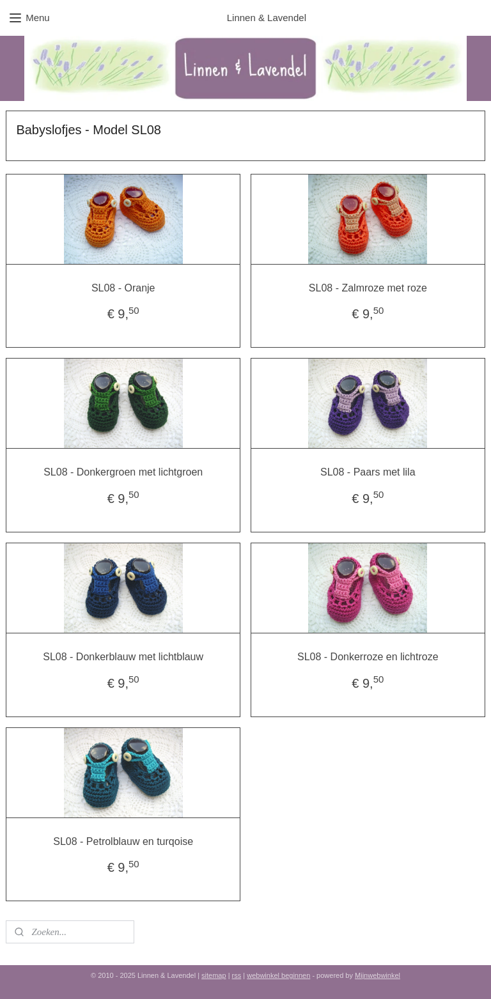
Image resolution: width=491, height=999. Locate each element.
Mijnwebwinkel (377, 975)
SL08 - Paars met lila (368, 472)
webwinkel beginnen (278, 975)
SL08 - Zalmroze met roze (368, 288)
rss (237, 975)
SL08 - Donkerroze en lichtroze (368, 656)
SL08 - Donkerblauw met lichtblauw (123, 656)
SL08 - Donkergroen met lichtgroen (123, 472)
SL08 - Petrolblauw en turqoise (123, 840)
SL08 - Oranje (123, 288)
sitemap (213, 975)
